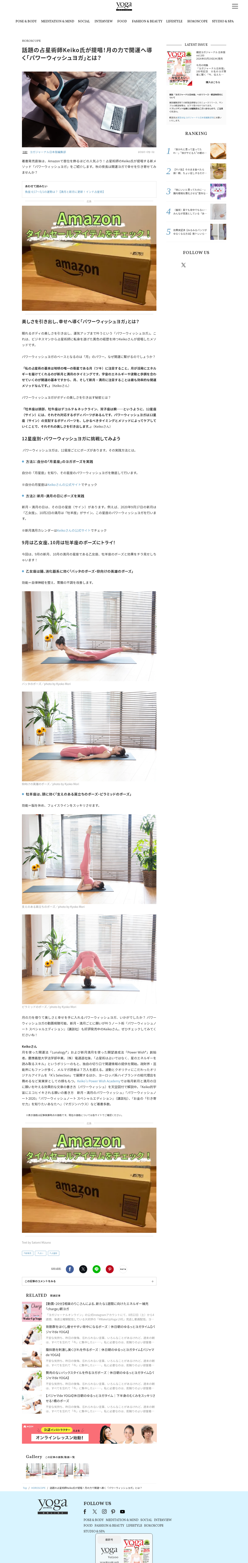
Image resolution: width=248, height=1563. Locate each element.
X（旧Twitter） (84, 1511)
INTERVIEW (104, 21)
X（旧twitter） (83, 1269)
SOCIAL (84, 21)
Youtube (219, 265)
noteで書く (123, 1269)
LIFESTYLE (174, 21)
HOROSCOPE (197, 21)
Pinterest (110, 1269)
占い (41, 1253)
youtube (111, 1511)
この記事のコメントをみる (40, 1281)
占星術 (54, 1253)
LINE (97, 1269)
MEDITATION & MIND (57, 21)
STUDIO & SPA (223, 21)
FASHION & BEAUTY (147, 21)
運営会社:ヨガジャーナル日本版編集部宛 (195, 117)
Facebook (70, 1269)
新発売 (28, 1253)
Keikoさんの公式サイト (64, 484)
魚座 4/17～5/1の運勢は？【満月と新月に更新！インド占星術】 (65, 192)
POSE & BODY (26, 21)
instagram (195, 264)
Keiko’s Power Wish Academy (98, 1081)
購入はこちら (213, 82)
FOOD (122, 21)
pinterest (207, 265)
